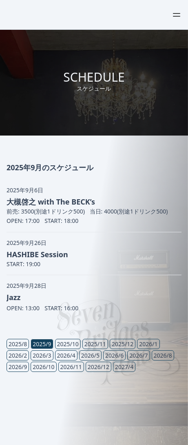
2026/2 (18, 355)
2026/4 (66, 355)
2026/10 (43, 367)
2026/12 (98, 367)
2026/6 (114, 355)
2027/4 (124, 367)
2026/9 (18, 367)
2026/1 (148, 344)
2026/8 (163, 355)
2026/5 (90, 355)
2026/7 (138, 355)
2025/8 (18, 344)
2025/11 (95, 344)
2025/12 (122, 344)
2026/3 (42, 355)
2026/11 (71, 367)
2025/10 (68, 344)
